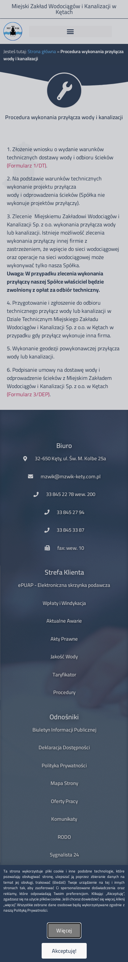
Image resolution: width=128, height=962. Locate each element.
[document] (64, 481)
